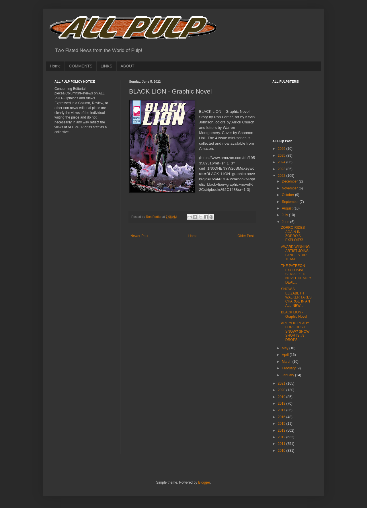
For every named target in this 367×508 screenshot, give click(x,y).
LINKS (106, 66)
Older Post (245, 236)
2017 (282, 410)
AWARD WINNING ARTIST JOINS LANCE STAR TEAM (295, 253)
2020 (282, 390)
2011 (282, 444)
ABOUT (127, 66)
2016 (282, 417)
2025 (282, 156)
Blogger (204, 482)
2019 (282, 397)
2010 (282, 451)
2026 (282, 149)
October (288, 195)
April (286, 355)
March (287, 362)
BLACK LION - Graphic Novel (294, 314)
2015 (282, 424)
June (286, 222)
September (291, 202)
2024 (282, 162)
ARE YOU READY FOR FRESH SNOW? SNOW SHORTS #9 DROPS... (295, 331)
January (288, 375)
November (290, 188)
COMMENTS (80, 66)
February (289, 368)
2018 (282, 404)
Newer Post (139, 236)
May (285, 348)
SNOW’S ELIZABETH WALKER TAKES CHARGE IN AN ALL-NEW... (296, 297)
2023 (282, 169)
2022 (282, 176)
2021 (282, 383)
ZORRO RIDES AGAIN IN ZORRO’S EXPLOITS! (293, 234)
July (285, 215)
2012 (282, 437)
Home (55, 66)
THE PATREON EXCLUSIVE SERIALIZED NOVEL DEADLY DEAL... (296, 274)
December (290, 181)
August (288, 208)
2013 (282, 430)
